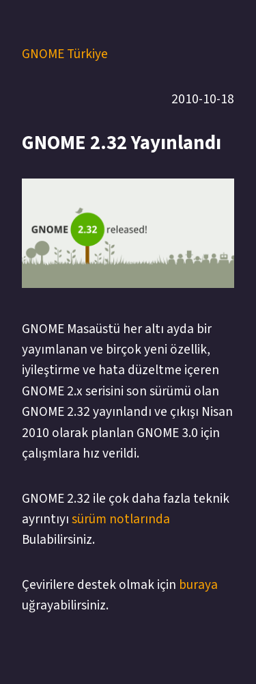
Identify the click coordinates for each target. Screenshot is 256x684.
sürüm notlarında (121, 519)
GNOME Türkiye (65, 54)
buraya (198, 584)
